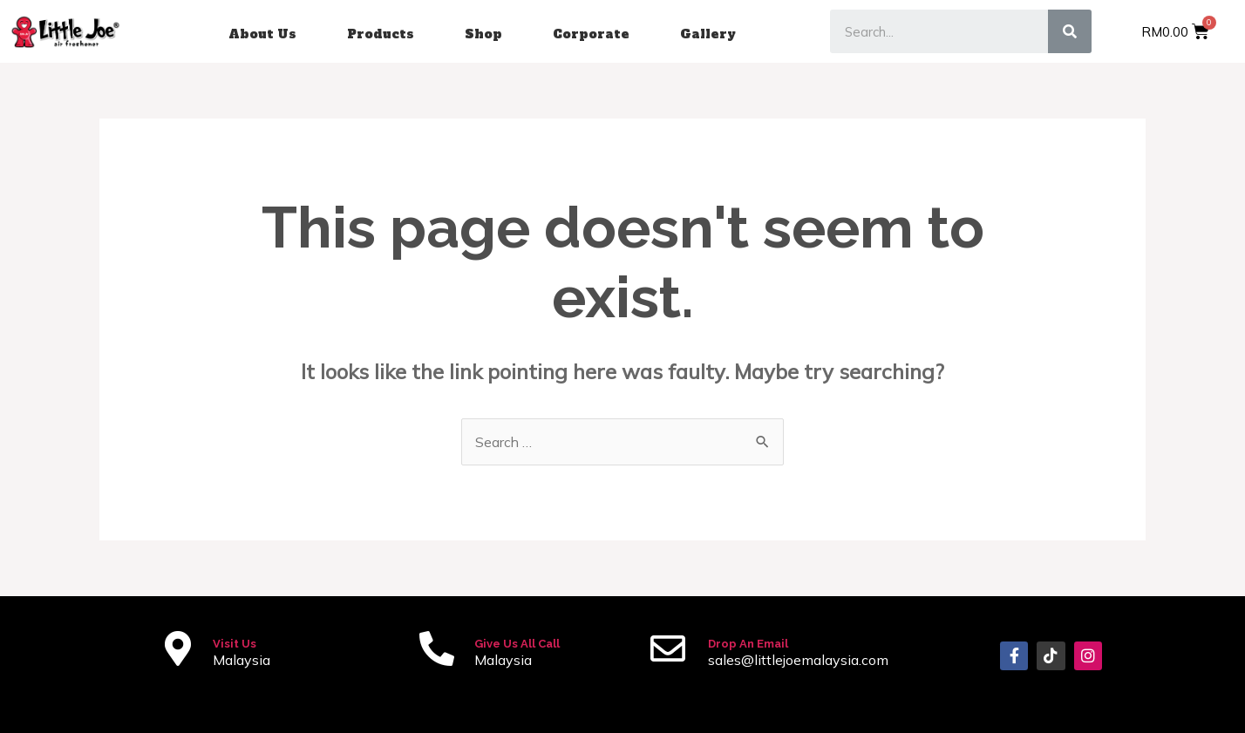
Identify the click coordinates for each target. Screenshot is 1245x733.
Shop (483, 34)
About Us (262, 34)
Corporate (591, 34)
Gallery (708, 34)
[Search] (1070, 31)
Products (380, 34)
